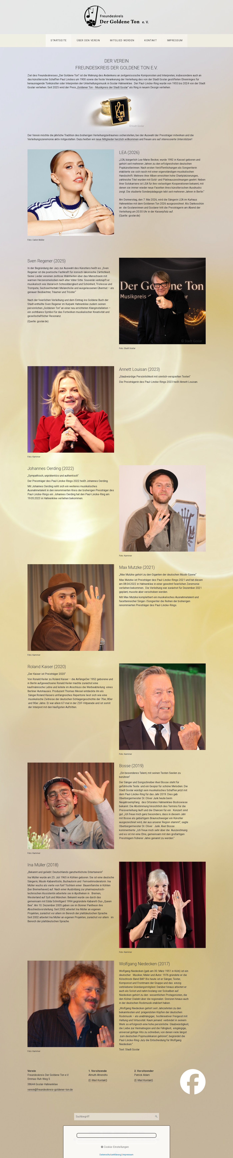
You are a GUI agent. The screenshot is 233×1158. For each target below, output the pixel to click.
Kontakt (150, 40)
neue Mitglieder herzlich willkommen (117, 139)
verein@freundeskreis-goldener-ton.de (50, 1089)
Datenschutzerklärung (110, 1154)
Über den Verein (88, 40)
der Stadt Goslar (118, 87)
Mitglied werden (122, 40)
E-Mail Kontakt (97, 1080)
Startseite (59, 40)
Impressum (175, 40)
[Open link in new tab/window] (193, 1081)
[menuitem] (59, 40)
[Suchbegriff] (116, 1116)
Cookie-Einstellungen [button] (115, 1147)
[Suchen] (156, 1116)
